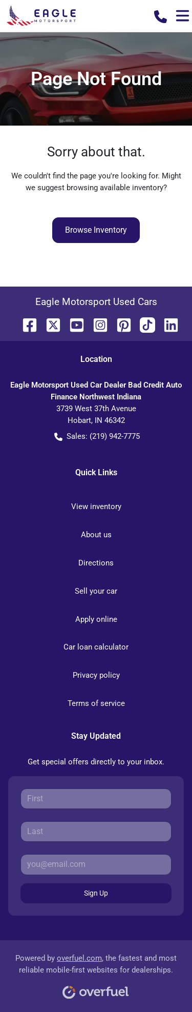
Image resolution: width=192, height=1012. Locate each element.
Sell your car (96, 591)
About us (96, 534)
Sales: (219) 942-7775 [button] (97, 436)
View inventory (96, 506)
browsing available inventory (115, 187)
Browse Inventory (96, 230)
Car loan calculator (96, 647)
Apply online (96, 619)
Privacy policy (96, 675)
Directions (96, 563)
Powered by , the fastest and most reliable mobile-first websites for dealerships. (96, 973)
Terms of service (96, 703)
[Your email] (96, 864)
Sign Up (96, 893)
